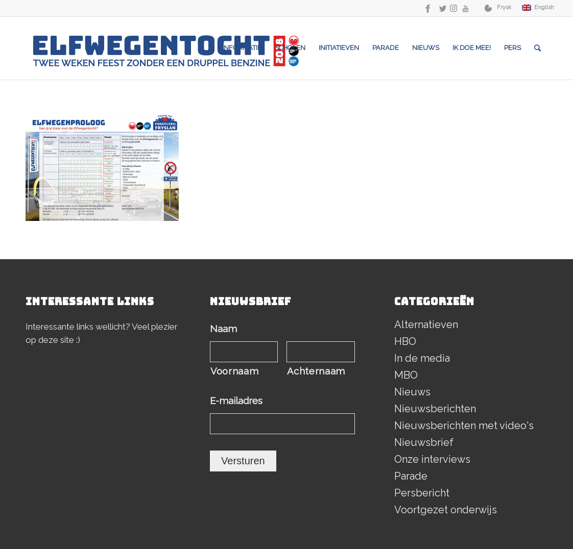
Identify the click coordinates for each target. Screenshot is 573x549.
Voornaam (234, 371)
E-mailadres (239, 400)
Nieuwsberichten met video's (464, 425)
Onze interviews (432, 459)
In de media (422, 358)
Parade (410, 476)
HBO (405, 341)
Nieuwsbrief (423, 442)
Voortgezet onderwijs (445, 510)
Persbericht (421, 493)
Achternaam (316, 371)
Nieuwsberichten (435, 409)
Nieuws (412, 392)
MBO (406, 375)
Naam (226, 328)
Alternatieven (426, 324)
